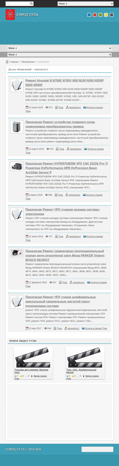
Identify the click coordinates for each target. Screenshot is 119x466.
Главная (14, 62)
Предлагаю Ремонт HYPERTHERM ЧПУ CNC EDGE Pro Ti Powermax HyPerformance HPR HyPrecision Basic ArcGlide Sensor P (66, 168)
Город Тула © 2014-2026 (23, 449)
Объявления (27, 62)
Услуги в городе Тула (96, 328)
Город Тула (27, 15)
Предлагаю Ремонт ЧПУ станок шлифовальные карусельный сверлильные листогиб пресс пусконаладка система (60, 301)
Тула (60, 107)
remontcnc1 (75, 107)
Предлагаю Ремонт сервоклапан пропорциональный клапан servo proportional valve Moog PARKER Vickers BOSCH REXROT (64, 255)
